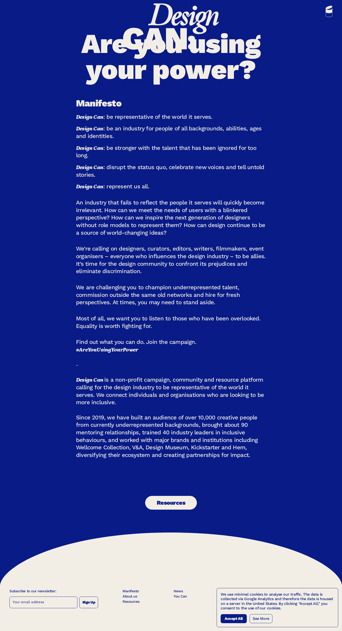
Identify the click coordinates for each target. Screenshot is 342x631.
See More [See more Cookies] (261, 618)
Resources (171, 502)
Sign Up (88, 602)
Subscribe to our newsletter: (33, 591)
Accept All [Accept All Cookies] (234, 618)
